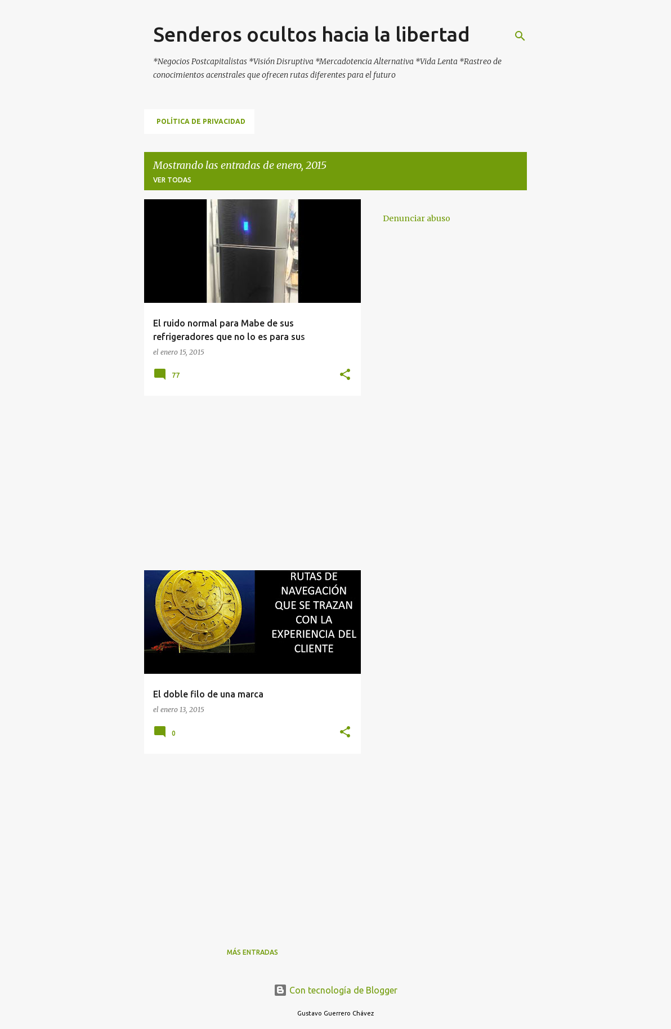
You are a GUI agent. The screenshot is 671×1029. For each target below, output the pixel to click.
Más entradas (252, 952)
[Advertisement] (248, 483)
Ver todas (172, 180)
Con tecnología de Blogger (335, 990)
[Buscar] (520, 36)
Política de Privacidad (200, 121)
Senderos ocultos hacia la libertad (311, 34)
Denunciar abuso (416, 218)
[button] (345, 375)
